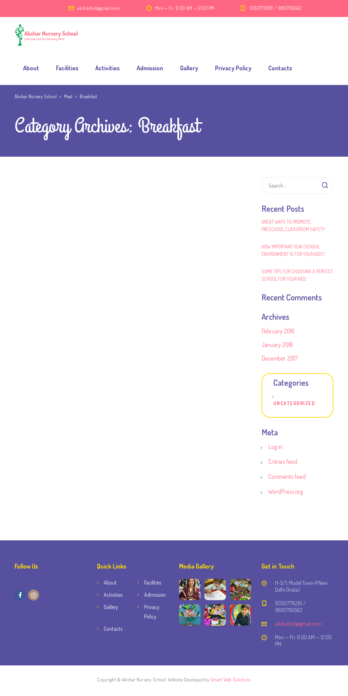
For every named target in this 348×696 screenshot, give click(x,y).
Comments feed (287, 476)
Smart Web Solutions (230, 679)
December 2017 (279, 358)
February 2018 (278, 331)
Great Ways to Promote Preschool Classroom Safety (293, 225)
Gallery (189, 68)
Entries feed (282, 461)
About (31, 68)
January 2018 (277, 344)
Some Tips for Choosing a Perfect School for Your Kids (297, 275)
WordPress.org (285, 491)
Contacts (280, 68)
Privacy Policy (233, 68)
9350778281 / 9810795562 (276, 8)
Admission (150, 68)
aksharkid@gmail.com (98, 8)
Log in (275, 446)
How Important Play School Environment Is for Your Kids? (293, 250)
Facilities (67, 68)
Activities (107, 68)
